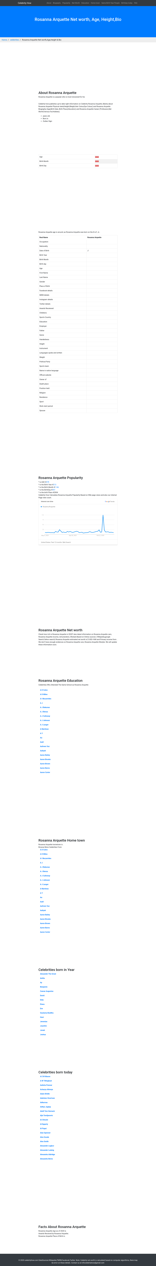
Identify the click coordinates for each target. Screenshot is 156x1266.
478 (47, 482)
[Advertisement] (78, 59)
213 (54, 485)
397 (53, 490)
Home (4, 40)
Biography (57, 3)
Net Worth (76, 3)
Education (85, 3)
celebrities (14, 40)
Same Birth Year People (111, 3)
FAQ (135, 3)
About (49, 3)
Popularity (66, 3)
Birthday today (126, 3)
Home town (95, 3)
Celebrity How (24, 3)
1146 (57, 487)
